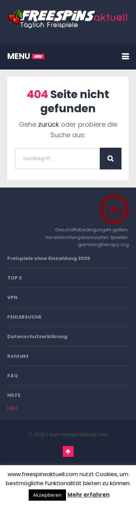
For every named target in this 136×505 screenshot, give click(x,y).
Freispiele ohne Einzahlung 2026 (48, 258)
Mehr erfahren (88, 494)
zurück (48, 124)
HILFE (13, 395)
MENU (25, 56)
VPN (12, 297)
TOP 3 (14, 277)
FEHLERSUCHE (24, 317)
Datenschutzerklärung (37, 336)
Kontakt (18, 356)
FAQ (12, 375)
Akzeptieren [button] (47, 495)
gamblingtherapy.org (103, 244)
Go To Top (68, 451)
